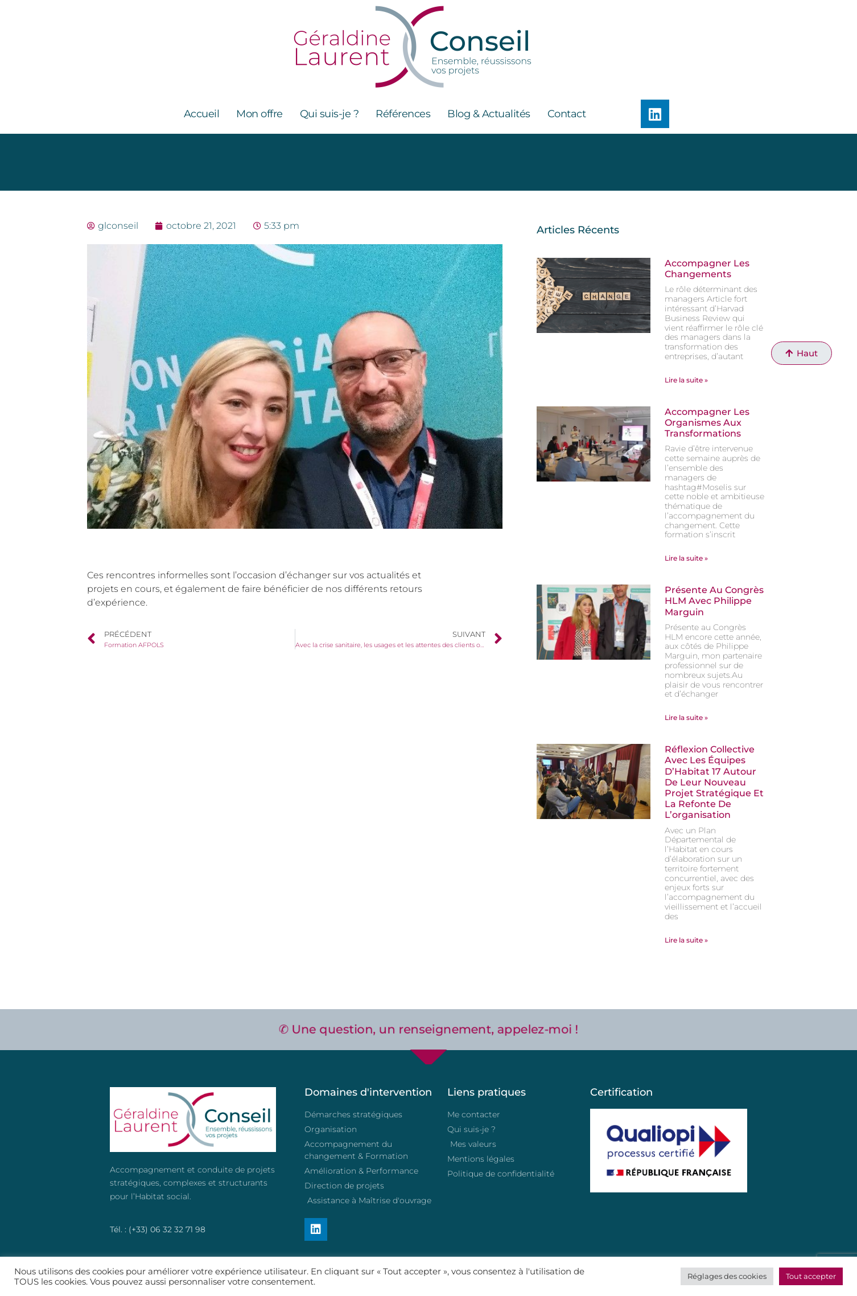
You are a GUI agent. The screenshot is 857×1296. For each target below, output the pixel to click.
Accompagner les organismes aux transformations (707, 422)
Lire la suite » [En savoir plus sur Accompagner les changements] (686, 380)
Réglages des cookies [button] (727, 1276)
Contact (566, 114)
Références (403, 114)
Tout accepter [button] (811, 1276)
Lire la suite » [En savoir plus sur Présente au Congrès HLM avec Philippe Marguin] (686, 717)
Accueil (202, 114)
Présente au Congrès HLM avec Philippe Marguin (714, 601)
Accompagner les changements (707, 268)
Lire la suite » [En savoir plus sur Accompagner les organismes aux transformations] (686, 558)
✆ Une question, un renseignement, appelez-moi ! (428, 1029)
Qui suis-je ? (329, 114)
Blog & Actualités (488, 114)
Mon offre (259, 114)
